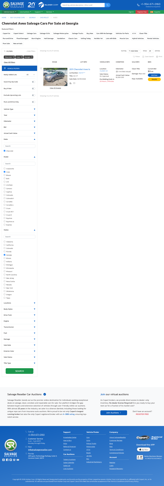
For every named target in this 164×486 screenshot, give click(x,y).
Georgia (32, 17)
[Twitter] (3, 460)
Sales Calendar (68, 462)
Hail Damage (49, 38)
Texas (7, 298)
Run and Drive (8, 38)
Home (4, 17)
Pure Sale (6, 43)
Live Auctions (68, 468)
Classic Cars (72, 38)
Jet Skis (89, 456)
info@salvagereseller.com (40, 449)
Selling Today (86, 38)
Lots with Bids (111, 38)
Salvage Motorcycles (61, 33)
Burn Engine (36, 38)
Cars (88, 437)
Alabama (8, 242)
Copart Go (6, 33)
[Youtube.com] (18, 460)
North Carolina (10, 275)
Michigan (8, 265)
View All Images (55, 88)
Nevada (8, 285)
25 (150, 51)
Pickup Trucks (91, 443)
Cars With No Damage (104, 33)
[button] (10, 12)
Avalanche (9, 169)
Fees (111, 446)
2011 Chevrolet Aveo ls (79, 69)
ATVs (88, 449)
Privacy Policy (133, 481)
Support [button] (38, 12)
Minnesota (9, 268)
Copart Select (19, 33)
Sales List (66, 465)
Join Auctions (112, 412)
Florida (7, 252)
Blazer (7, 175)
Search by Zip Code (11, 82)
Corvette (8, 202)
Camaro (8, 189)
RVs (87, 459)
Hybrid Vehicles (138, 38)
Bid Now (154, 75)
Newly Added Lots (10, 75)
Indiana (8, 262)
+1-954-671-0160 (150, 4)
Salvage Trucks (77, 33)
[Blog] (14, 460)
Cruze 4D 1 (9, 212)
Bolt (6, 179)
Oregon (8, 295)
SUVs (88, 440)
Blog (111, 443)
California (9, 245)
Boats (88, 453)
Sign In (131, 12)
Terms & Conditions (116, 449)
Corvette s (8, 205)
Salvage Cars (31, 33)
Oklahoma (9, 291)
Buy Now (90, 33)
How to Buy (67, 440)
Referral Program (69, 446)
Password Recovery (116, 468)
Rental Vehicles (153, 38)
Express (8, 225)
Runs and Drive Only (11, 102)
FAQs (65, 443)
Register (112, 462)
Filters (136, 57)
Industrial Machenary (94, 462)
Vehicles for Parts (122, 33)
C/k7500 (8, 185)
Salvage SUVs (45, 33)
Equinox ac (9, 222)
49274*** (82, 73)
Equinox (8, 218)
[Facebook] (7, 460)
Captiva (8, 192)
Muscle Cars (124, 38)
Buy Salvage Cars (17, 17)
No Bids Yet (98, 38)
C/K (6, 182)
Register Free (142, 414)
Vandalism (61, 38)
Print (159, 57)
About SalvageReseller (117, 437)
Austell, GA (104, 71)
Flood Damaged (22, 38)
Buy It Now (7, 88)
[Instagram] (10, 460)
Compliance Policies (116, 453)
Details (154, 79)
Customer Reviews (115, 440)
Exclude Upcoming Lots (12, 95)
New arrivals (17, 43)
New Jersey (9, 278)
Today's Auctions (69, 459)
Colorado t (9, 198)
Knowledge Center (69, 437)
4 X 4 (134, 33)
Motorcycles (90, 446)
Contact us (67, 449)
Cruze (7, 208)
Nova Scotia (9, 281)
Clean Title (143, 33)
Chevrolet (44, 17)
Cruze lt (8, 215)
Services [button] (49, 12)
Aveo (7, 172)
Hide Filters (30, 51)
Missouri (8, 271)
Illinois (7, 258)
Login (111, 465)
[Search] (108, 5)
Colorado (8, 195)
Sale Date (134, 51)
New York (8, 288)
